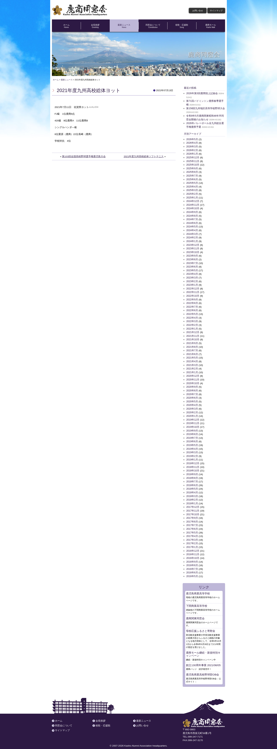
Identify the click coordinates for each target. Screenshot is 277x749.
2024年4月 (192, 229)
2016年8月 (192, 560)
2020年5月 (192, 398)
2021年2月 (192, 366)
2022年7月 (192, 305)
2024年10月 (192, 207)
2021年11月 (192, 333)
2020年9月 (192, 384)
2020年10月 (192, 380)
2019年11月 (192, 420)
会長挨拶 (95, 26)
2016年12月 (192, 546)
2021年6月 (192, 351)
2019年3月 (192, 449)
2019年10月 (192, 423)
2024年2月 (192, 236)
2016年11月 (192, 549)
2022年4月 (192, 315)
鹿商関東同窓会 (195, 613)
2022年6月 (192, 308)
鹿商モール (210, 26)
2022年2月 (192, 323)
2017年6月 (192, 524)
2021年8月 (192, 344)
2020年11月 (192, 377)
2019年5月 (192, 441)
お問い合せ (197, 10)
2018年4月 (192, 488)
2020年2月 (192, 409)
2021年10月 (192, 337)
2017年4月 (192, 531)
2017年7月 (192, 521)
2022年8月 (192, 301)
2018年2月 (192, 496)
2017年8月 (192, 517)
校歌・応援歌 (181, 26)
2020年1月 (192, 413)
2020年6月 (192, 395)
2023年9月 (192, 254)
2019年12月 (192, 416)
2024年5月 (192, 225)
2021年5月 (192, 355)
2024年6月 (192, 222)
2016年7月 (192, 564)
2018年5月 (192, 485)
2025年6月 (192, 178)
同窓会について (152, 26)
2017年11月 (192, 506)
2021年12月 (192, 330)
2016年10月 (192, 553)
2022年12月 (192, 287)
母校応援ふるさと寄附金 (200, 625)
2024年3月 (192, 232)
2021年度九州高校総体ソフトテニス (144, 156)
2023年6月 (192, 265)
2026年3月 (192, 146)
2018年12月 (192, 460)
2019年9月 (192, 427)
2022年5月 (192, 312)
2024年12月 (192, 200)
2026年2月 (192, 150)
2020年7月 (192, 391)
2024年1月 (192, 240)
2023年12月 (192, 243)
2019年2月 (192, 452)
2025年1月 (192, 196)
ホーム (66, 26)
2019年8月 (192, 431)
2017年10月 (192, 510)
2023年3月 (192, 276)
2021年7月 (192, 348)
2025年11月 (192, 160)
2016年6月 (192, 567)
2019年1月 (192, 456)
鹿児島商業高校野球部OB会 (202, 669)
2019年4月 (192, 445)
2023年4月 (192, 272)
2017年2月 (192, 539)
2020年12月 (192, 373)
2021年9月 (192, 341)
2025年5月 (192, 182)
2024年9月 (192, 211)
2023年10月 (192, 250)
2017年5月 (192, 528)
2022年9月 (192, 297)
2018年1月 (192, 499)
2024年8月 (192, 214)
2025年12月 (192, 157)
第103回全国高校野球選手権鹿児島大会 (84, 156)
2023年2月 (192, 279)
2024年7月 (192, 218)
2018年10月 (192, 467)
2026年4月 (192, 142)
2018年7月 (192, 478)
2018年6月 (192, 481)
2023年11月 (192, 247)
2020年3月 (192, 405)
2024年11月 (192, 204)
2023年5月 (192, 269)
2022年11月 (192, 290)
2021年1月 (192, 369)
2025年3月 (192, 189)
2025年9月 (192, 168)
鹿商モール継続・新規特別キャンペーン (203, 649)
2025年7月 (192, 175)
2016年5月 (192, 571)
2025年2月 (192, 193)
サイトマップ (216, 10)
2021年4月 (192, 359)
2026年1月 (192, 153)
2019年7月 (192, 434)
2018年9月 (192, 470)
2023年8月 (192, 258)
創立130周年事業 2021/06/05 (203, 660)
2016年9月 (192, 557)
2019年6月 (192, 438)
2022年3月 (192, 319)
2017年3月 (192, 535)
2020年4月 (192, 402)
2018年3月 (192, 492)
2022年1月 (192, 326)
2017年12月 (192, 503)
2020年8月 (192, 387)
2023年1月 (192, 283)
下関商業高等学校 (196, 601)
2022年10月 (192, 294)
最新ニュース (124, 26)
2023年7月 (192, 261)
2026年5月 (192, 139)
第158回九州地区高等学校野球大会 (205, 108)
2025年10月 (192, 164)
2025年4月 (192, 186)
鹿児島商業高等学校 (198, 588)
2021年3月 (192, 362)
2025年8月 (192, 171)
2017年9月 (192, 513)
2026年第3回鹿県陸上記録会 (202, 93)
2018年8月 (192, 474)
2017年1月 (192, 542)
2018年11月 (192, 463)
